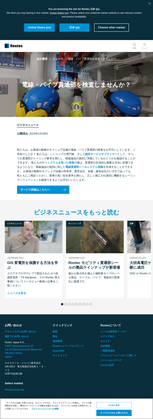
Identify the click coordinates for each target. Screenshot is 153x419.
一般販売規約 (107, 350)
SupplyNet (58, 350)
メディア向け (107, 336)
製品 (55, 336)
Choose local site (15, 389)
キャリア (105, 341)
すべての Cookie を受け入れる (114, 413)
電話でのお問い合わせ (17, 336)
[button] (62, 304)
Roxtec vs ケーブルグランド (68, 346)
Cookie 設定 (107, 365)
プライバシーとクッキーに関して (118, 355)
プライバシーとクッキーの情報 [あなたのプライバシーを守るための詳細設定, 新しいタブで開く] (45, 409)
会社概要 (42, 58)
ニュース (57, 58)
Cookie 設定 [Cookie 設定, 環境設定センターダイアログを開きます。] (114, 405)
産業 (55, 331)
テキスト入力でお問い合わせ (20, 331)
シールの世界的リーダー (113, 331)
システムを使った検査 (60, 162)
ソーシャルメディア (111, 360)
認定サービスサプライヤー (101, 154)
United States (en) (59, 13)
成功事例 (57, 341)
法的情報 (105, 346)
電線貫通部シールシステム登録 (84, 166)
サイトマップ (60, 355)
